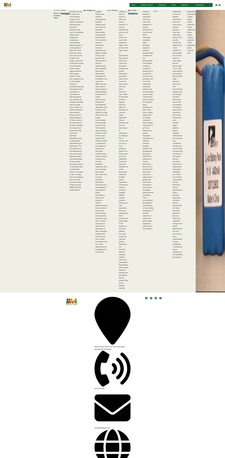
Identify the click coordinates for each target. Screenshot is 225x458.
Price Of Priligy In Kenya (156, 6)
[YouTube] (160, 298)
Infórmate (185, 5)
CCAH (173, 5)
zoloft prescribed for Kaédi (177, 233)
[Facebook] (216, 5)
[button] (189, 5)
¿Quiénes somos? (147, 5)
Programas (162, 5)
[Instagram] (220, 5)
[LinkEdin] (155, 298)
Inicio (133, 5)
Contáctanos (199, 5)
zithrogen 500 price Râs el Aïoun (123, 143)
